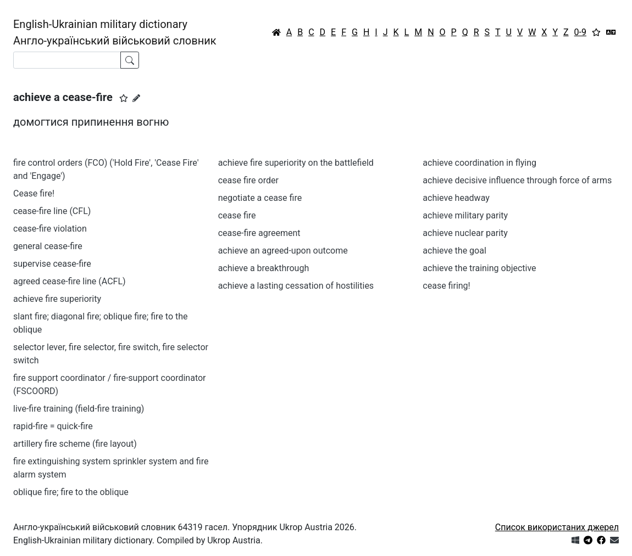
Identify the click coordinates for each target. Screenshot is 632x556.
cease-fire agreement (259, 233)
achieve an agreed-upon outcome (283, 250)
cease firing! (446, 285)
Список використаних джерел (557, 527)
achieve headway (456, 198)
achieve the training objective (479, 268)
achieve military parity (465, 215)
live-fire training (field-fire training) (78, 408)
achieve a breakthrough (263, 268)
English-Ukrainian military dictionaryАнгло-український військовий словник (115, 32)
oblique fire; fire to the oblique (71, 492)
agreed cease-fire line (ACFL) (69, 281)
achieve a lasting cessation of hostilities (296, 285)
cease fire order (248, 180)
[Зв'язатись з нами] (614, 540)
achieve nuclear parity (465, 233)
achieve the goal (454, 250)
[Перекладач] (611, 32)
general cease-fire (47, 246)
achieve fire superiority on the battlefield (296, 163)
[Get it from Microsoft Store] (575, 540)
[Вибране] (596, 32)
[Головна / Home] (276, 32)
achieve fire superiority (57, 299)
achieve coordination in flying (479, 163)
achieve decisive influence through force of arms (517, 180)
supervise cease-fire (52, 264)
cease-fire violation (50, 228)
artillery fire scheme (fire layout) (75, 444)
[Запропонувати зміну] (136, 98)
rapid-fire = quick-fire (53, 426)
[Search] (67, 60)
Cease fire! (33, 193)
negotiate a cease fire (260, 198)
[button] (123, 98)
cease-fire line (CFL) (52, 211)
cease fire (237, 215)
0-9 (580, 32)
